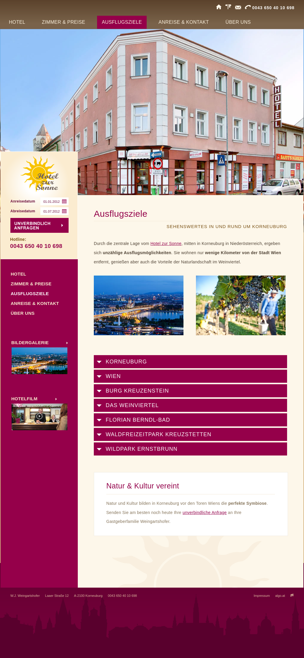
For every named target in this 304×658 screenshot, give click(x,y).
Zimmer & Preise (31, 283)
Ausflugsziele (30, 293)
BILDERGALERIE (30, 342)
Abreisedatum (22, 211)
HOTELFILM (24, 398)
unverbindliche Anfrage (205, 512)
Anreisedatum (22, 201)
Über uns (23, 313)
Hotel (18, 273)
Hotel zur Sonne (166, 243)
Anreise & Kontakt (35, 303)
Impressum (262, 595)
